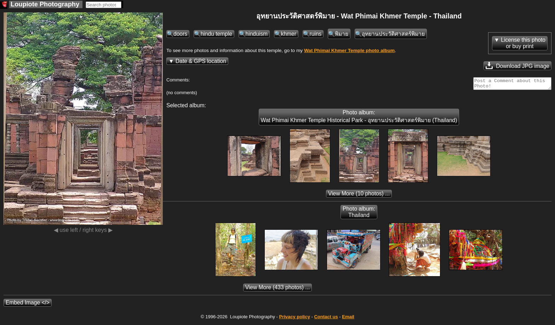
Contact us (326, 318)
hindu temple (216, 34)
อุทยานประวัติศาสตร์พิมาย (393, 34)
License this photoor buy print (523, 43)
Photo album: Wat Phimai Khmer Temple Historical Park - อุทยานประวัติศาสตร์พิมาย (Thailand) (359, 118)
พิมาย (341, 34)
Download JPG (517, 65)
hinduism (257, 34)
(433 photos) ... (277, 289)
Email (348, 318)
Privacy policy (294, 318)
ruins (316, 34)
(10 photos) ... (359, 196)
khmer (288, 34)
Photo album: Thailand (359, 214)
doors (180, 34)
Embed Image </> (28, 305)
